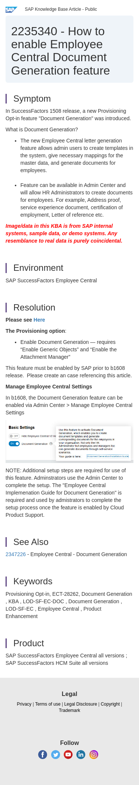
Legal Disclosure (80, 704)
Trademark (69, 710)
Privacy (24, 704)
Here (39, 320)
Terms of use (48, 704)
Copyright (110, 704)
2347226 (16, 554)
